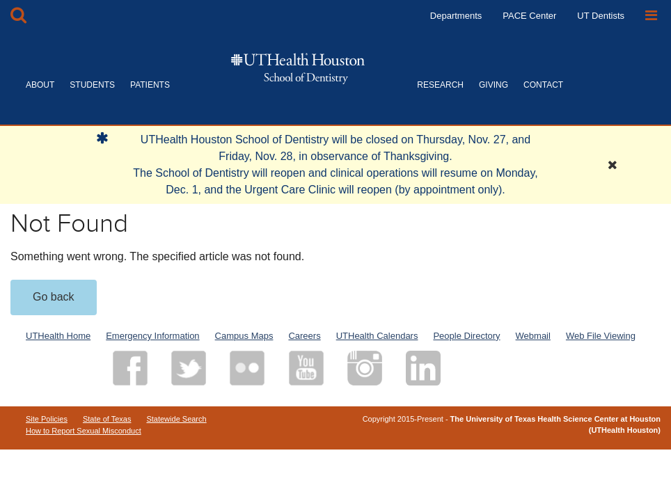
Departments (456, 15)
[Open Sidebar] (651, 15)
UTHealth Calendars (377, 336)
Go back (53, 297)
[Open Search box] (18, 15)
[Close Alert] (612, 165)
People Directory (466, 336)
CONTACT (543, 85)
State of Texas (107, 419)
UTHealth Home (58, 336)
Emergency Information (152, 336)
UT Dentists (600, 15)
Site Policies (47, 419)
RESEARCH (440, 85)
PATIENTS (150, 85)
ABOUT (40, 85)
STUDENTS (92, 85)
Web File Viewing (601, 336)
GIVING (493, 85)
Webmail (533, 336)
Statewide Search (176, 419)
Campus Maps (244, 336)
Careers (304, 336)
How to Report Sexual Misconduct (83, 431)
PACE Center (529, 15)
